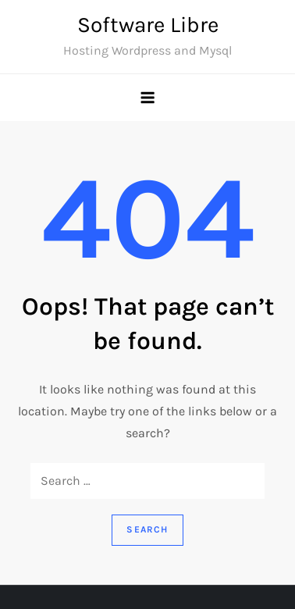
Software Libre (148, 24)
